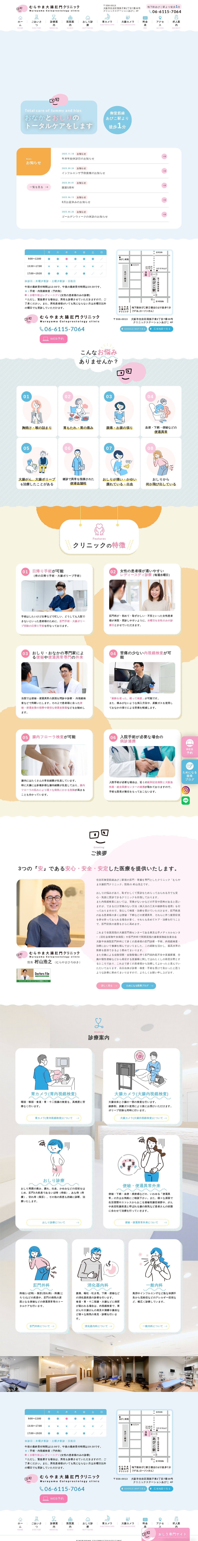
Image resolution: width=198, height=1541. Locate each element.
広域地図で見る (162, 329)
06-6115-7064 (167, 11)
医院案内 (70, 24)
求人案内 (176, 24)
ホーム (20, 24)
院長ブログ (190, 776)
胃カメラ (107, 23)
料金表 (145, 24)
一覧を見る (36, 187)
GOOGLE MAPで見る (135, 329)
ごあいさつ (36, 24)
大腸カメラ (128, 23)
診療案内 (54, 24)
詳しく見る (106, 985)
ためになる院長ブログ (137, 985)
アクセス (160, 24)
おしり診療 (87, 24)
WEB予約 (189, 751)
